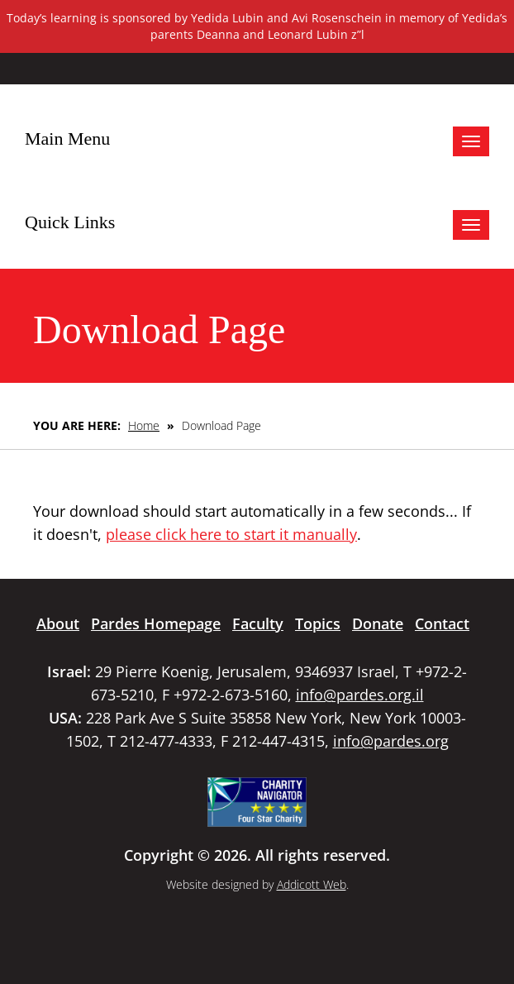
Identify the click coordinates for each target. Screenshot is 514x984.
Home (143, 425)
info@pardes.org (391, 741)
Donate (377, 623)
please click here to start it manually (231, 534)
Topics (317, 623)
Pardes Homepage (156, 623)
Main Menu (67, 138)
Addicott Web (311, 884)
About (57, 623)
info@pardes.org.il (360, 695)
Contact (442, 623)
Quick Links (70, 222)
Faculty (257, 623)
